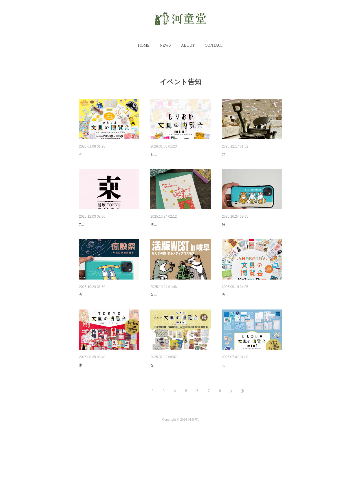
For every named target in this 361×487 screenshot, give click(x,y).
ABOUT (188, 45)
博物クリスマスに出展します (176, 239)
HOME (143, 45)
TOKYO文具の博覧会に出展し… (107, 409)
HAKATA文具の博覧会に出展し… (251, 324)
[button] (143, 45)
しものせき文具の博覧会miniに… (251, 409)
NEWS (165, 45)
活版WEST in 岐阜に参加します (178, 324)
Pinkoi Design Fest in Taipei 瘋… (108, 324)
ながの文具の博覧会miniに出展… (179, 409)
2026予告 (230, 154)
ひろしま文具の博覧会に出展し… (108, 154)
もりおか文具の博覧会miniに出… (179, 154)
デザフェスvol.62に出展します (249, 239)
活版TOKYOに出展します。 (103, 239)
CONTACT (214, 45)
